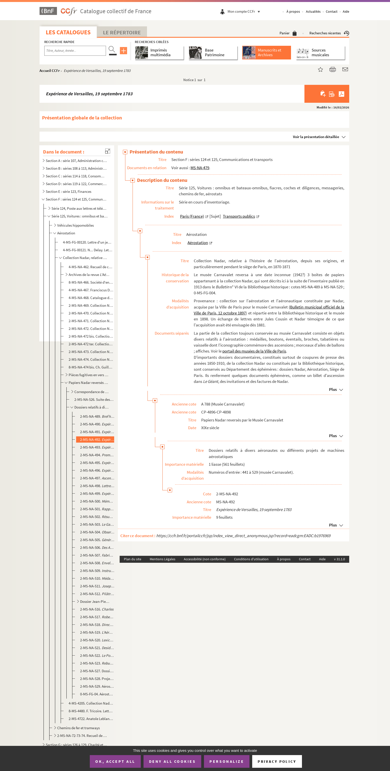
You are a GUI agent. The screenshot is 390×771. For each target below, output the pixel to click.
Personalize (226, 761)
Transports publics (239, 216)
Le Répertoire (122, 32)
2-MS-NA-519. (97, 632)
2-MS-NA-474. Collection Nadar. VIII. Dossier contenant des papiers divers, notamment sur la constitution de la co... (91, 359)
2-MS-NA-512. (97, 593)
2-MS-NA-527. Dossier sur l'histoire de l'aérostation (97, 670)
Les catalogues (68, 32)
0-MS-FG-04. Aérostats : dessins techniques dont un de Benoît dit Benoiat (97, 694)
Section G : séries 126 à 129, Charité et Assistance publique (76, 744)
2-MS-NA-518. (97, 624)
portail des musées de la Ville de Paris (254, 351)
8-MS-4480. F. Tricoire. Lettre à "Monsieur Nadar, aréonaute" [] (91, 711)
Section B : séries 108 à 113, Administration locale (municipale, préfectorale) (76, 168)
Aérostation (66, 233)
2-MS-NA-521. (97, 647)
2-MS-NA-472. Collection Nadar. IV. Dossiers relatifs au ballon (91, 328)
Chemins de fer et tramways (78, 727)
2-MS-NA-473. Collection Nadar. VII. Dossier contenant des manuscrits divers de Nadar (91, 351)
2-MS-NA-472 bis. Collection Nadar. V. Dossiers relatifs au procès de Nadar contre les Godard (91, 336)
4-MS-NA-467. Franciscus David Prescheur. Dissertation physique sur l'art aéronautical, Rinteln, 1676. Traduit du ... (91, 290)
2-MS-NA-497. (97, 478)
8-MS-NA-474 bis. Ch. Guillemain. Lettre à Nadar (91, 367)
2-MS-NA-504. (97, 532)
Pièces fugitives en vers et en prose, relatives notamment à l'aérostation (89, 374)
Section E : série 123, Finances (68, 191)
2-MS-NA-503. (97, 524)
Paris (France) (192, 216)
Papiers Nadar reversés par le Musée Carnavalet (89, 382)
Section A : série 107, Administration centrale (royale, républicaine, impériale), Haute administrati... (76, 160)
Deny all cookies (172, 761)
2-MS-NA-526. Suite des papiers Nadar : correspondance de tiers (94, 399)
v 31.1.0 (339, 559)
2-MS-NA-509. (97, 570)
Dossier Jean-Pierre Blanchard (95, 601)
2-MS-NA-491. (97, 431)
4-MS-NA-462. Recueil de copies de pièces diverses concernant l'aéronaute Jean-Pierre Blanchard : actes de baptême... (91, 266)
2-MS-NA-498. (97, 485)
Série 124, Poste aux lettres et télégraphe (79, 208)
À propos (293, 11)
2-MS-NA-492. (97, 439)
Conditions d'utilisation (251, 559)
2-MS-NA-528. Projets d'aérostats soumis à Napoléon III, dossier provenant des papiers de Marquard (97, 678)
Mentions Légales (162, 559)
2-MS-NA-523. (97, 663)
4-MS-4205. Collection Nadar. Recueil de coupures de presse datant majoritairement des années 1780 (91, 703)
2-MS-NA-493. (97, 447)
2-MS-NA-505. (97, 539)
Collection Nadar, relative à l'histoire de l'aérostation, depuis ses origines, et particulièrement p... (86, 257)
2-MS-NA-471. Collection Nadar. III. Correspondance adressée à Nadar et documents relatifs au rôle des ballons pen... (91, 320)
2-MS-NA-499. (97, 493)
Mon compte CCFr (245, 11)
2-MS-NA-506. (97, 547)
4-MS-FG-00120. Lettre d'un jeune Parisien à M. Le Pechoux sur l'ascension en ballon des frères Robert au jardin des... (88, 242)
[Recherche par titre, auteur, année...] (75, 51)
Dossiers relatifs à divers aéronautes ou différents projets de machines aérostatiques (92, 407)
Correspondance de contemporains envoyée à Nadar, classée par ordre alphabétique (92, 391)
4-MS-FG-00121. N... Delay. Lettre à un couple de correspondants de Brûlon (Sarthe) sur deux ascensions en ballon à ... (88, 250)
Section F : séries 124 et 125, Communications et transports (76, 199)
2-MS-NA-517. (97, 617)
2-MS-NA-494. (97, 455)
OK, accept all (115, 761)
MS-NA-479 (200, 167)
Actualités (313, 11)
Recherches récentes (329, 33)
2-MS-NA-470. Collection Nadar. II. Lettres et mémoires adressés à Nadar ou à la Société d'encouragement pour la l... (91, 313)
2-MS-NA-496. (97, 470)
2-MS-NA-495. (97, 462)
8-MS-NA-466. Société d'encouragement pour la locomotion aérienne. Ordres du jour (91, 282)
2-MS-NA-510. (97, 578)
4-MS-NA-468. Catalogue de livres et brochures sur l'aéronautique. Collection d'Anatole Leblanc (91, 297)
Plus (333, 389)
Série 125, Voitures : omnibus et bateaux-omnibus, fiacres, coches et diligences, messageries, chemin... (79, 216)
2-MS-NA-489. (97, 416)
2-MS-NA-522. (97, 655)
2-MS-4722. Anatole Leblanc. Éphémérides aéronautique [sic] (91, 718)
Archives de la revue (89, 274)
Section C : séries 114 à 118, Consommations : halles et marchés (76, 176)
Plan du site (132, 559)
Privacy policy (277, 761)
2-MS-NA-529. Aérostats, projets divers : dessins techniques (97, 686)
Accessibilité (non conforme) (205, 559)
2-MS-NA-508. (97, 563)
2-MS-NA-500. (97, 501)
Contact (332, 11)
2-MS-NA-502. (97, 516)
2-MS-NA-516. (96, 609)
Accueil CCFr (50, 70)
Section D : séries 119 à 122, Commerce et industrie (76, 183)
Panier (288, 33)
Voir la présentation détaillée (316, 136)
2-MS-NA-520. (97, 640)
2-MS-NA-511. (97, 586)
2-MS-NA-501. (97, 509)
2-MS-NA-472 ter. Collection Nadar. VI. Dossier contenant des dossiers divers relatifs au (91, 344)
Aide (346, 11)
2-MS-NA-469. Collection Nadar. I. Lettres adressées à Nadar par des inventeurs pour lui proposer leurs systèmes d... (91, 305)
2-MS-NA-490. (97, 424)
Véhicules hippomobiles (75, 225)
